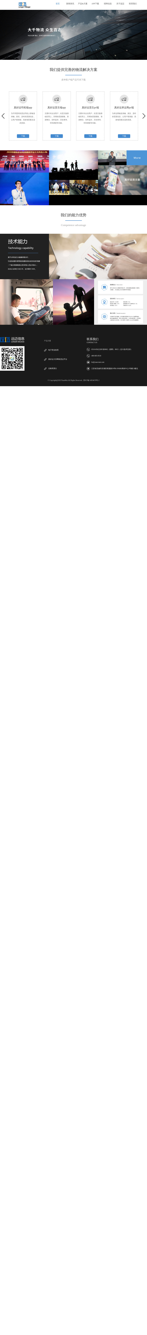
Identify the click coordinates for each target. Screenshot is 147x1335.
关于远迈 (120, 4)
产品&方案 (82, 4)
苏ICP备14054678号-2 (91, 380)
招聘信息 (108, 4)
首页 (58, 4)
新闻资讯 (70, 4)
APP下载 (95, 4)
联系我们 (133, 4)
